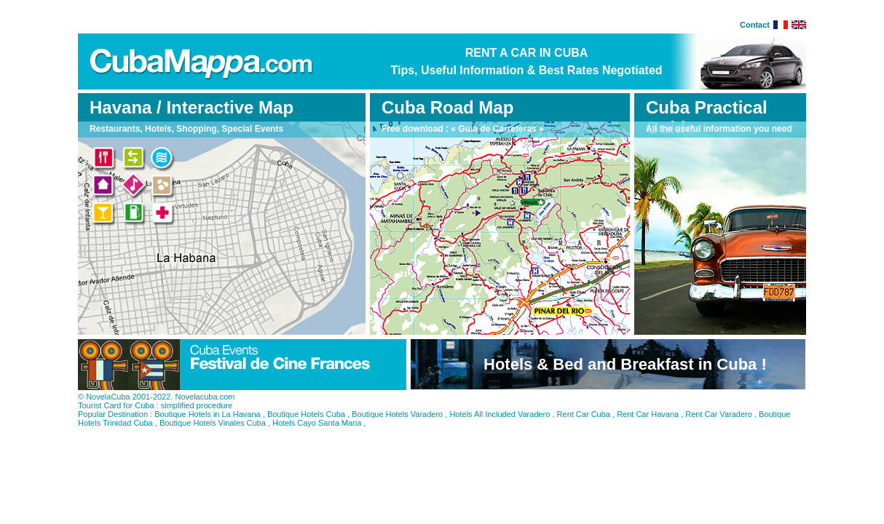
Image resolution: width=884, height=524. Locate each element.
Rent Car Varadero (718, 414)
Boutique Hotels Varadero (397, 414)
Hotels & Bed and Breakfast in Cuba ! (625, 364)
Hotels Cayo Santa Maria (316, 422)
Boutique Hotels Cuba (306, 414)
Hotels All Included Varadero (499, 414)
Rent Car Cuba (583, 414)
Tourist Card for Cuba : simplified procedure (155, 405)
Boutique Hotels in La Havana (207, 414)
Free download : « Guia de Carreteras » (463, 129)
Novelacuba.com (204, 396)
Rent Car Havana (648, 414)
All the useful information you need (719, 129)
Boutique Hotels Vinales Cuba (212, 422)
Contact (755, 24)
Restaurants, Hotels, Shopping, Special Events (186, 129)
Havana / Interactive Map (191, 107)
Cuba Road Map (447, 107)
